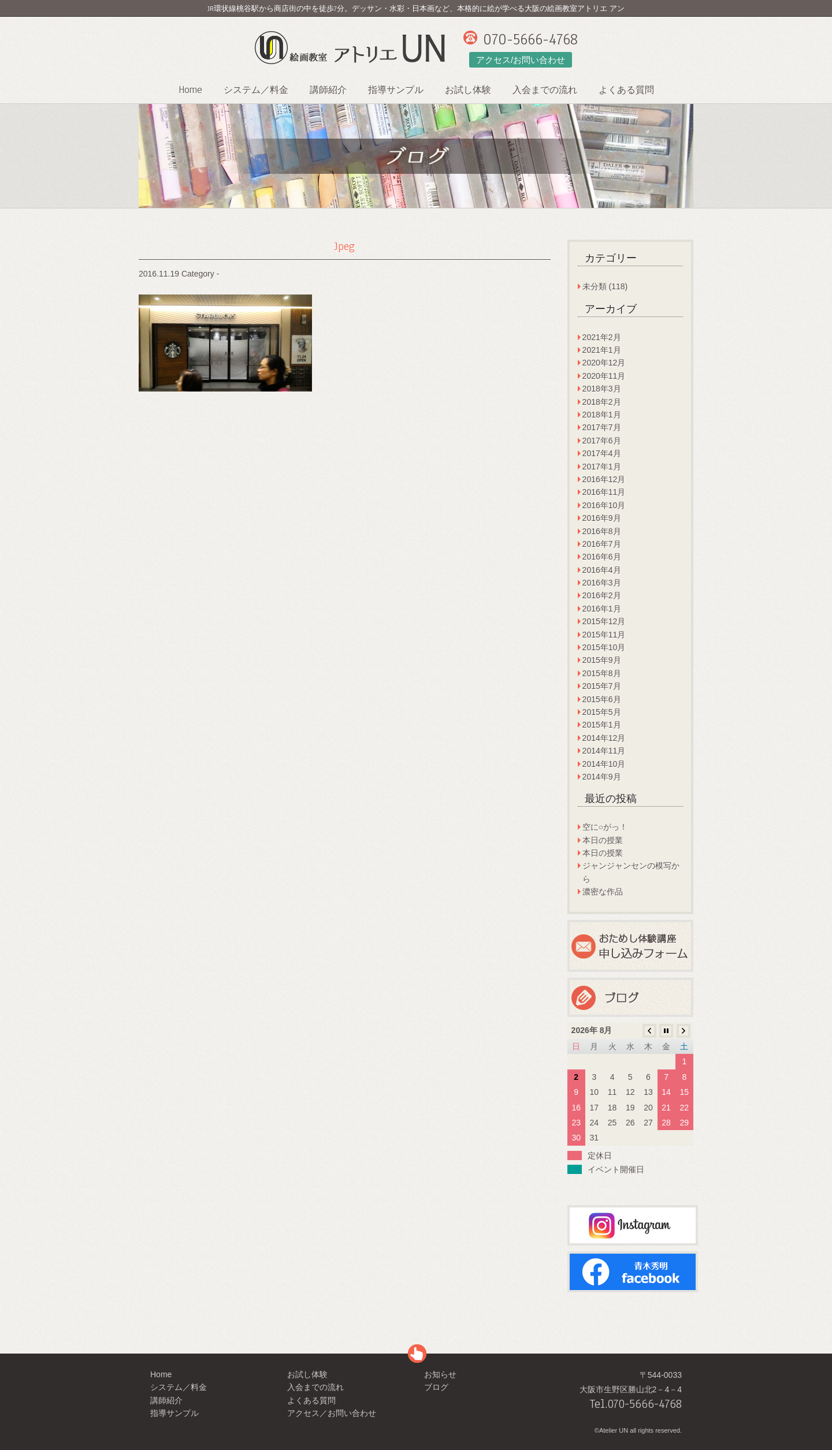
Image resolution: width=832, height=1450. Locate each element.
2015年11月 (604, 634)
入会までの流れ (544, 90)
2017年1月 (601, 466)
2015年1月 (601, 724)
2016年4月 (601, 570)
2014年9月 (601, 776)
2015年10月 (604, 647)
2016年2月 (601, 595)
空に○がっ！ (604, 827)
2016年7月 (601, 544)
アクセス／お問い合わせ (331, 1413)
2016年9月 (601, 518)
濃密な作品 (602, 891)
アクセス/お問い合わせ (520, 60)
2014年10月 (604, 764)
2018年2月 (601, 402)
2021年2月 (601, 337)
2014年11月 (604, 750)
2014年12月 (604, 738)
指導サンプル (396, 90)
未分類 (594, 286)
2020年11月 (604, 376)
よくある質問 (626, 90)
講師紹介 (328, 90)
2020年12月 (604, 362)
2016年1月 (601, 608)
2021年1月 (601, 350)
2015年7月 (601, 686)
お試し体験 (468, 90)
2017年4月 (601, 453)
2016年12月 (604, 479)
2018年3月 (601, 388)
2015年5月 (601, 712)
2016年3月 (601, 582)
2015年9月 (601, 660)
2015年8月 (601, 673)
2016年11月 (604, 492)
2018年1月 (601, 414)
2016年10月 (604, 505)
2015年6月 (601, 699)
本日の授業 (602, 840)
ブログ (436, 1387)
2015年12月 (604, 621)
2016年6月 (601, 556)
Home (190, 89)
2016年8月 (601, 531)
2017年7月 (601, 427)
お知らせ (440, 1374)
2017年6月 (601, 440)
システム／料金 (256, 90)
